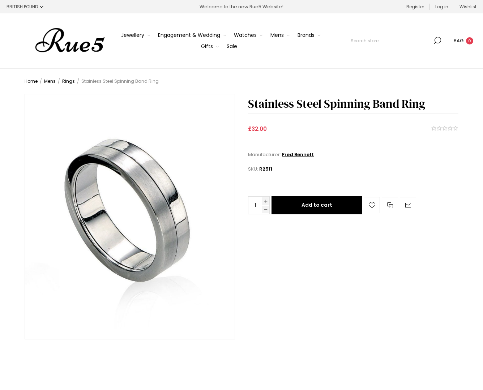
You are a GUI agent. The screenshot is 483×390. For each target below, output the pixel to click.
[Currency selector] (25, 6)
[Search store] (396, 40)
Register (415, 7)
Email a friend (408, 205)
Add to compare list (390, 205)
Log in (441, 7)
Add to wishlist (372, 205)
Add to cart (317, 205)
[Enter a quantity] (255, 205)
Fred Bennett (298, 154)
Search (437, 40)
